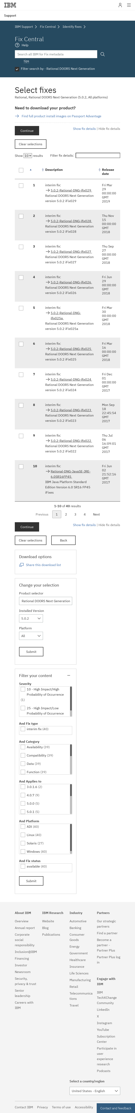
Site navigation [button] (129, 7)
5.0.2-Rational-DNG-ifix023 (71, 410)
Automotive (78, 921)
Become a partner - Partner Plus (106, 945)
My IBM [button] (120, 6)
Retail (74, 987)
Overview (21, 921)
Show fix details (84, 129)
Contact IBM (24, 1107)
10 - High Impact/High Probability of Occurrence (45, 691)
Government (79, 953)
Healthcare (78, 960)
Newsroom (23, 972)
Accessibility (84, 1107)
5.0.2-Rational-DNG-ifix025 (71, 349)
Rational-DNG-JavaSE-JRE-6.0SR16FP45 (70, 474)
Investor (21, 965)
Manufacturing (80, 980)
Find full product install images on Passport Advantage (61, 116)
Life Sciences (79, 973)
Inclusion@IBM (26, 952)
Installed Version (31, 611)
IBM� (10, 5)
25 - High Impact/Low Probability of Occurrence (45, 710)
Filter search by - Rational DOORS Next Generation (58, 69)
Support (10, 15)
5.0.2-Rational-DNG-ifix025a (66, 315)
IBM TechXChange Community (107, 997)
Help (25, 45)
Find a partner (107, 933)
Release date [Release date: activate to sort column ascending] (108, 172)
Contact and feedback (115, 1108)
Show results (29, 156)
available (33, 866)
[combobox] (31, 618)
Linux (30, 835)
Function (33, 772)
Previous (42, 514)
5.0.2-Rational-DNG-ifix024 (71, 379)
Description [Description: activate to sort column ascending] (54, 170)
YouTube (103, 1030)
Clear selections (30, 144)
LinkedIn (103, 1010)
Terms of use (61, 1107)
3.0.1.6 (32, 787)
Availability (35, 747)
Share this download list (43, 565)
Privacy (42, 1107)
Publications (51, 934)
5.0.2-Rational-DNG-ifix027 (71, 252)
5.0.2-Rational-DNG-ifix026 (71, 282)
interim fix (34, 729)
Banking (75, 928)
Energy (74, 946)
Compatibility (36, 755)
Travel (74, 1005)
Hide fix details (109, 129)
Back (63, 540)
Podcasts (103, 1071)
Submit (31, 652)
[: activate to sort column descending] (35, 171)
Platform (25, 628)
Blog (45, 928)
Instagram (104, 1023)
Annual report (25, 928)
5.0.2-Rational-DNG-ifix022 (71, 441)
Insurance (77, 966)
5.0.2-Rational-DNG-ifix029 (71, 190)
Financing (22, 958)
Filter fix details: (85, 155)
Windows (33, 851)
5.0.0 (30, 803)
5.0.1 (30, 812)
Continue (27, 131)
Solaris (32, 843)
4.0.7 (30, 795)
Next (96, 514)
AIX (29, 827)
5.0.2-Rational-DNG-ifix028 (71, 221)
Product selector (31, 593)
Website (48, 921)
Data (30, 764)
